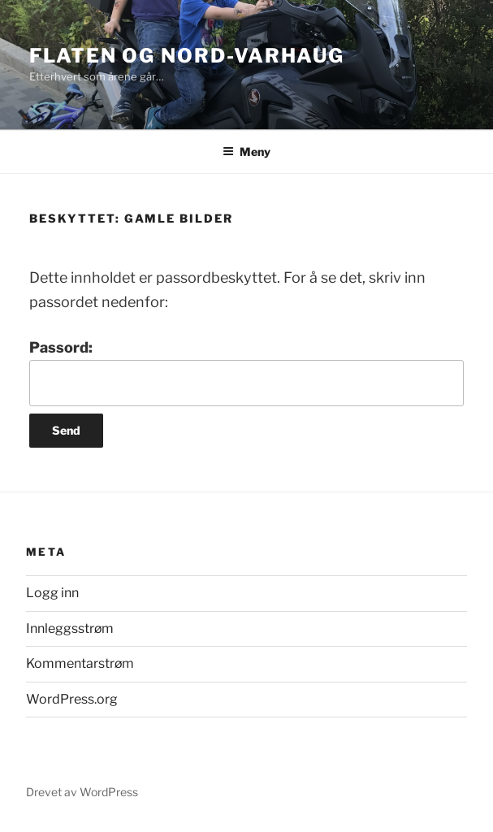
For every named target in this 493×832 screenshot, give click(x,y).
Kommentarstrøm (80, 663)
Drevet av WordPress (82, 792)
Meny (246, 151)
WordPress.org (72, 699)
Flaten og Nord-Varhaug (186, 55)
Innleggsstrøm (70, 628)
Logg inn (52, 592)
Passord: (246, 372)
